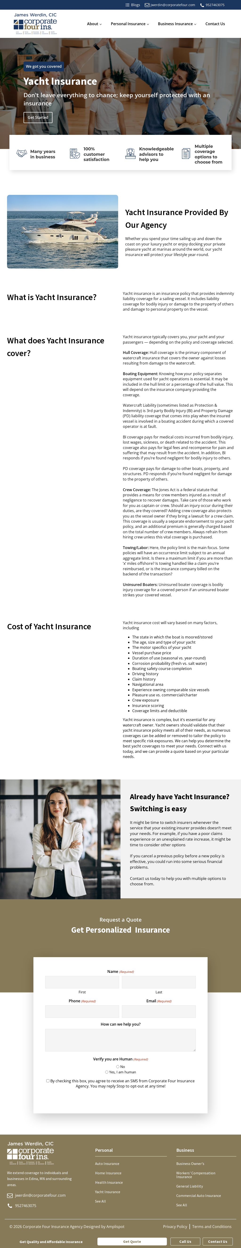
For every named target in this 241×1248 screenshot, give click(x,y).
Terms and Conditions (212, 1226)
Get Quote (132, 1241)
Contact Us (215, 23)
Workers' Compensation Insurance (195, 1175)
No (122, 1066)
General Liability (189, 1186)
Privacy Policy (175, 1226)
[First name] (82, 982)
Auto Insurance (107, 1163)
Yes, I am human (122, 1072)
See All (100, 1201)
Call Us (185, 1241)
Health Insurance (109, 1182)
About (92, 23)
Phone (82, 1000)
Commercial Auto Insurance (198, 1195)
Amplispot (115, 1226)
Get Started (38, 117)
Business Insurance (175, 23)
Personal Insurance (128, 23)
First (82, 992)
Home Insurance (108, 1173)
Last (159, 992)
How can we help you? (121, 1024)
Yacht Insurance (107, 1191)
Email (158, 1000)
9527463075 (215, 5)
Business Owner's (190, 1163)
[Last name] (159, 982)
